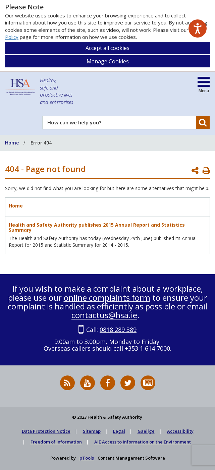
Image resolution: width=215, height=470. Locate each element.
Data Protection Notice (46, 431)
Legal (119, 431)
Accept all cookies (107, 48)
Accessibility (180, 431)
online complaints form (107, 297)
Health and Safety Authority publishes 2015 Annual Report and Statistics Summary (97, 227)
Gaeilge (146, 431)
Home (16, 205)
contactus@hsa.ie (104, 314)
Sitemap (92, 431)
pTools (86, 458)
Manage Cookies (108, 61)
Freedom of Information (56, 442)
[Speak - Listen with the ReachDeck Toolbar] (198, 28)
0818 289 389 (118, 330)
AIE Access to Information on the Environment (142, 442)
